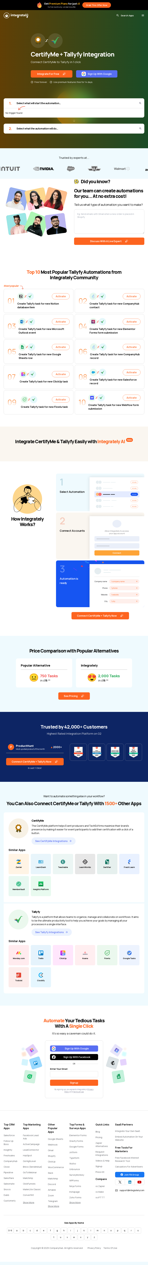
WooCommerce (56, 1167)
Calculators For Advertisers (129, 1166)
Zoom (51, 1195)
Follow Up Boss (8, 1143)
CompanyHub (10, 1161)
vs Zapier (100, 1186)
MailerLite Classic (32, 1189)
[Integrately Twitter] (120, 1182)
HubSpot (27, 1155)
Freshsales (9, 1155)
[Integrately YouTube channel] (139, 1182)
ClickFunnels (29, 1183)
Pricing (99, 1137)
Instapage (74, 1191)
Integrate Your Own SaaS (127, 1131)
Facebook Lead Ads (31, 1137)
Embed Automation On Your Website (129, 1138)
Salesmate (9, 1183)
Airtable (52, 1189)
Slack (50, 1172)
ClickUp (52, 1161)
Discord (52, 1184)
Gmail (50, 1150)
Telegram (53, 1201)
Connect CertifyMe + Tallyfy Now (100, 616)
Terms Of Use (110, 1248)
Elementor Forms (78, 1135)
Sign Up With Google (97, 74)
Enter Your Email (58, 1068)
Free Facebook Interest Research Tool (127, 1159)
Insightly (8, 1149)
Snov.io (7, 1189)
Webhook (53, 1144)
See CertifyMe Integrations (53, 841)
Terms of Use (78, 1092)
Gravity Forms (76, 1141)
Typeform (74, 1157)
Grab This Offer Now (96, 5)
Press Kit (100, 1171)
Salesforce (9, 1135)
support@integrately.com (129, 1190)
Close (7, 1166)
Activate (61, 296)
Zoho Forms (75, 1197)
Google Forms (76, 1146)
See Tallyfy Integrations (51, 932)
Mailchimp (28, 1178)
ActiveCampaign (31, 1144)
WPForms (74, 1180)
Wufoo (72, 1163)
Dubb (6, 1195)
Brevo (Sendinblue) (32, 1166)
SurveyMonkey (76, 1174)
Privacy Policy (94, 1248)
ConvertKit (28, 1195)
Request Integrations (102, 1153)
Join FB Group (130, 1174)
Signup (99, 1166)
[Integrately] (16, 15)
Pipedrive (8, 1172)
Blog (98, 1131)
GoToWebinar (30, 1172)
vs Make (100, 1191)
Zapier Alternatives (102, 1144)
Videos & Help (103, 1160)
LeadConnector (31, 1149)
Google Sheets (55, 1139)
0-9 (10, 1230)
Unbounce (74, 1169)
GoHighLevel (29, 1161)
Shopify (51, 1155)
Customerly (9, 1200)
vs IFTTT (100, 1197)
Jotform (73, 1152)
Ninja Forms (75, 1186)
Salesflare (9, 1178)
